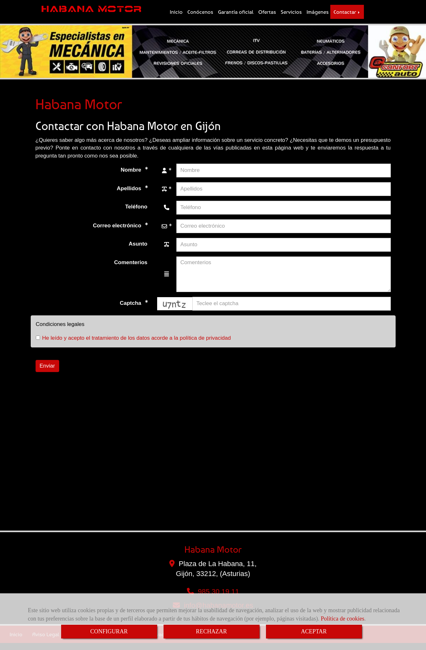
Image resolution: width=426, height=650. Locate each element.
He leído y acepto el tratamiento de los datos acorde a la (133, 345)
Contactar (347, 15)
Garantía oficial (235, 15)
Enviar (47, 373)
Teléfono (136, 213)
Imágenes (318, 15)
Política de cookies (342, 618)
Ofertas (267, 15)
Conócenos (200, 15)
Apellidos (130, 195)
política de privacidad (205, 345)
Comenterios (131, 269)
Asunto (138, 251)
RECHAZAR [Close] (211, 631)
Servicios (291, 15)
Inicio (176, 15)
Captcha (131, 310)
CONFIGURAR (109, 631)
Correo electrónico (118, 232)
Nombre (132, 177)
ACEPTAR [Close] (314, 631)
